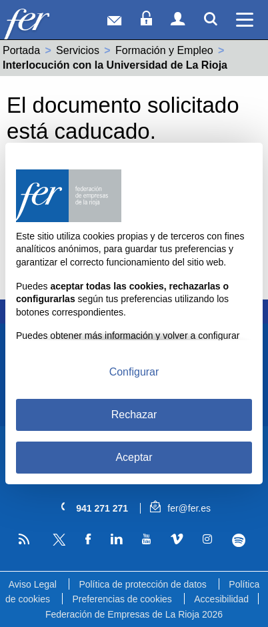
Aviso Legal (33, 584)
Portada (21, 50)
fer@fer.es (180, 508)
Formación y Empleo (164, 50)
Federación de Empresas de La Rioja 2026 (134, 614)
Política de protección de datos (142, 584)
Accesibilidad (221, 599)
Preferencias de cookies (121, 599)
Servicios (77, 50)
